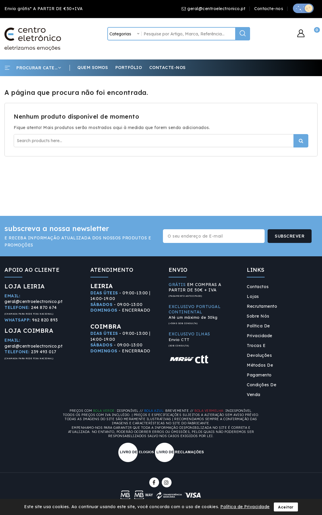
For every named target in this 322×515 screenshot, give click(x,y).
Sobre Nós (258, 316)
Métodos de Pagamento (260, 370)
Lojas (253, 296)
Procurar (300, 140)
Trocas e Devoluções (259, 350)
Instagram (167, 482)
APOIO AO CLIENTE (31, 269)
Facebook (154, 482)
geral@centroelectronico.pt (216, 8)
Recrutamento (262, 306)
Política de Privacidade (259, 330)
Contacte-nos (268, 8)
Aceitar (286, 507)
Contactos (258, 286)
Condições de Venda (261, 389)
